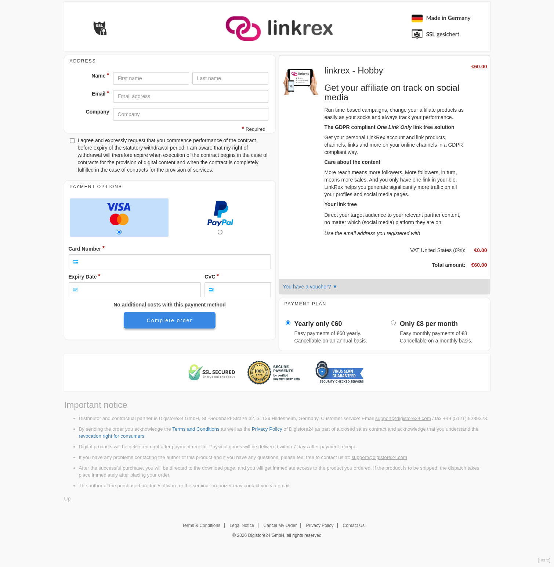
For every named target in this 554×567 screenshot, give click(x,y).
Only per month (429, 323)
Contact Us (354, 525)
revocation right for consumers (112, 436)
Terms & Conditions (201, 525)
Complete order (170, 320)
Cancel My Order (280, 525)
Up (67, 499)
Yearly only (318, 323)
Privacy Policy (267, 429)
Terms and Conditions (196, 429)
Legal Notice (241, 525)
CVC (210, 277)
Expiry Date (83, 277)
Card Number (85, 249)
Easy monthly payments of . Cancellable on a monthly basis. (436, 337)
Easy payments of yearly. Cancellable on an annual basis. (330, 337)
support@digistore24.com (403, 418)
